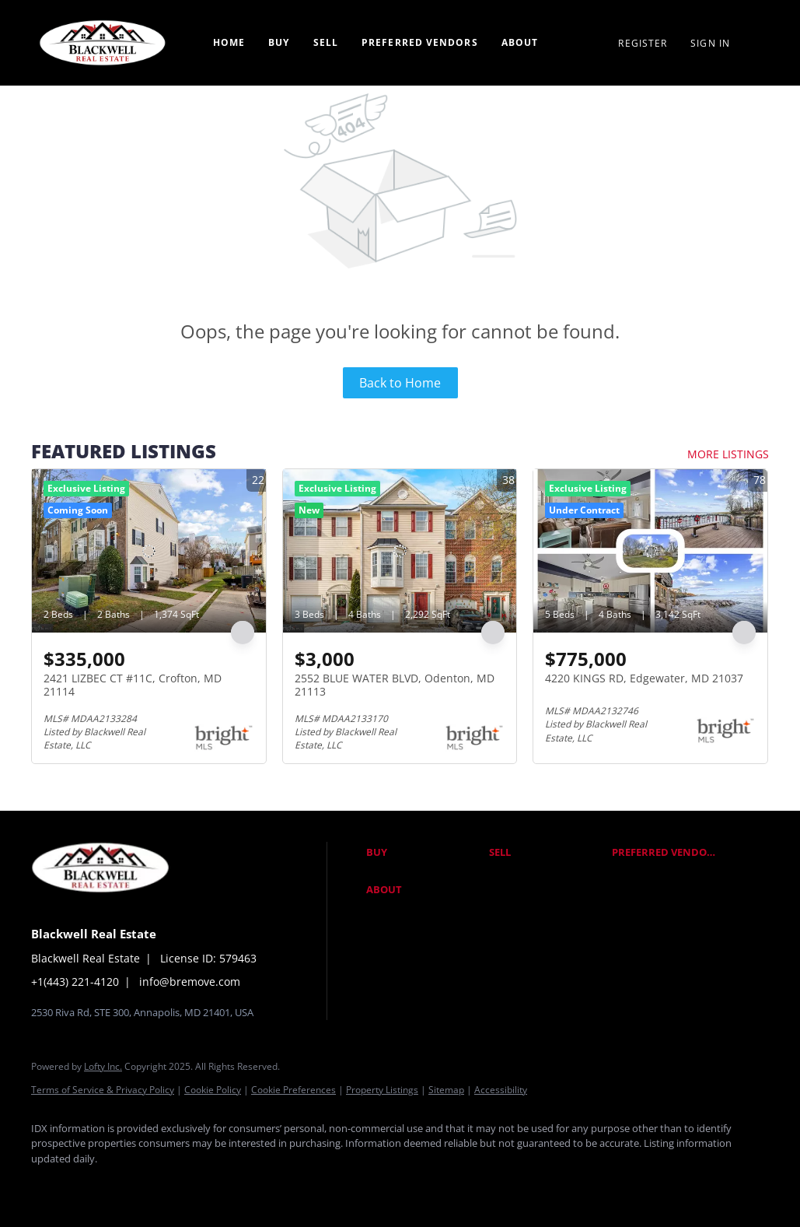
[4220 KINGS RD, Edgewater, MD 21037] (650, 551)
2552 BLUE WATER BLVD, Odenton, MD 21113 (394, 685)
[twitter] (140, 1185)
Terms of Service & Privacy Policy (102, 1089)
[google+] (230, 1185)
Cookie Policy (212, 1089)
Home (229, 42)
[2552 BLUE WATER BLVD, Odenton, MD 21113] (400, 551)
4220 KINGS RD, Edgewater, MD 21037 (644, 678)
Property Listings (382, 1089)
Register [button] (642, 43)
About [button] (520, 42)
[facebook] (49, 1185)
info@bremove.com (189, 981)
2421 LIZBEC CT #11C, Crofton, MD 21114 (133, 685)
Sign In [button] (710, 43)
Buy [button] (278, 42)
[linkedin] (95, 1185)
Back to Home (400, 382)
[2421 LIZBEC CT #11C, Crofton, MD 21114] (149, 551)
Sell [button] (325, 42)
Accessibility (500, 1089)
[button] (423, 853)
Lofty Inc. (103, 1066)
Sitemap (446, 1089)
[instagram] (185, 1185)
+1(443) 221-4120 (75, 981)
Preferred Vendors (420, 42)
